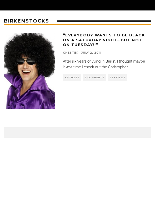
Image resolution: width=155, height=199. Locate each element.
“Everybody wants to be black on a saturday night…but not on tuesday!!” (104, 40)
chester (71, 52)
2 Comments (94, 77)
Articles (72, 77)
